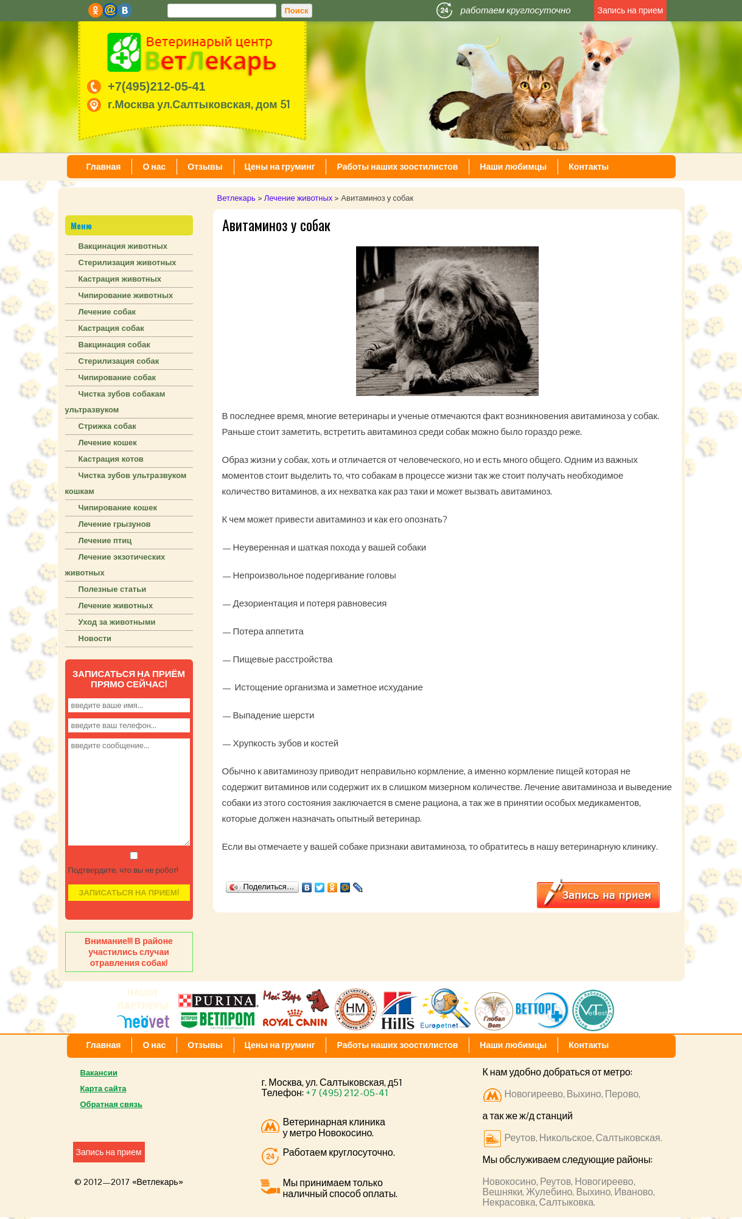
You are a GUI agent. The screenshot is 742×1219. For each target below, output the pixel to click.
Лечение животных (298, 198)
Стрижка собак (107, 426)
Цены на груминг (280, 166)
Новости (95, 638)
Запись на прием (630, 10)
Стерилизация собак (119, 361)
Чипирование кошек (118, 507)
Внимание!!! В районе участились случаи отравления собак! (129, 952)
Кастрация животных (120, 278)
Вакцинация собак (114, 344)
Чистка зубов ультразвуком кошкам (126, 483)
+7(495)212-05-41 (157, 86)
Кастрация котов (111, 459)
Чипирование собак (117, 377)
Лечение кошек (108, 442)
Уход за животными (117, 622)
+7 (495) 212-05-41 (347, 1092)
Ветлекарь (236, 198)
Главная (103, 166)
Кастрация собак (111, 328)
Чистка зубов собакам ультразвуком (115, 401)
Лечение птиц (105, 540)
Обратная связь (111, 1104)
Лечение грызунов (115, 524)
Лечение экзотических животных (115, 564)
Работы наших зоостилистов (397, 166)
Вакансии (98, 1073)
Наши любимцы (513, 166)
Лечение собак (107, 311)
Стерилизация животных (128, 262)
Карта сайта (103, 1088)
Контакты (589, 166)
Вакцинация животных (123, 246)
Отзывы (204, 166)
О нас (154, 166)
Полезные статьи (113, 589)
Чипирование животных (126, 295)
